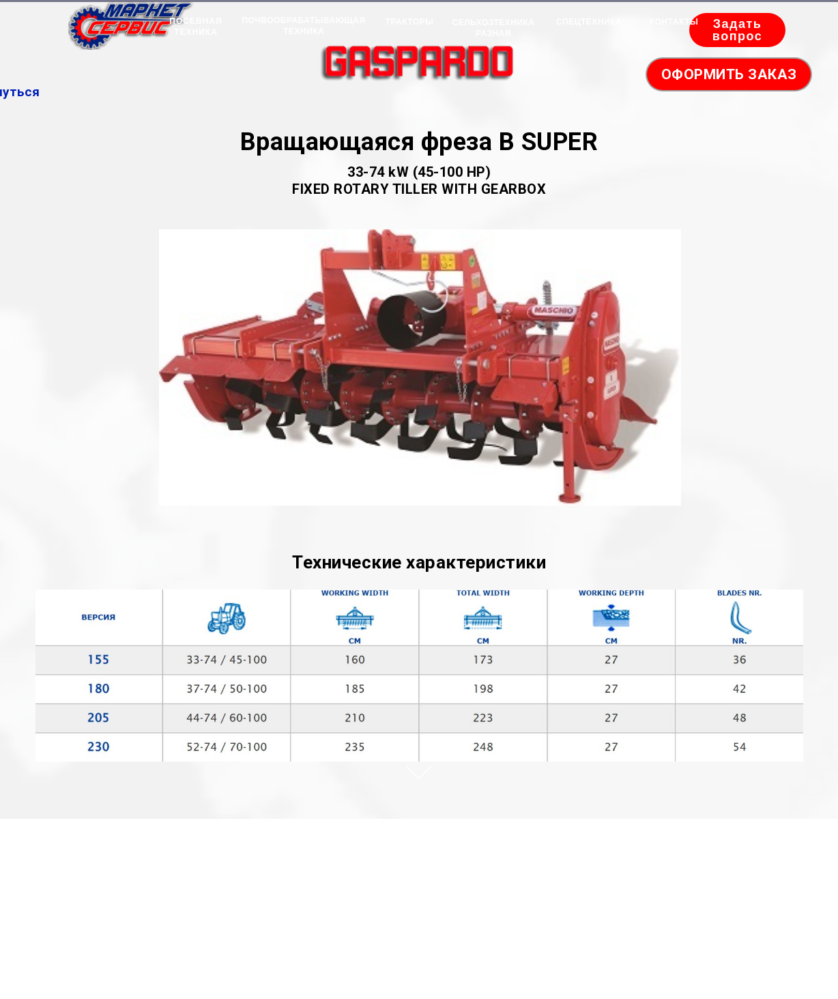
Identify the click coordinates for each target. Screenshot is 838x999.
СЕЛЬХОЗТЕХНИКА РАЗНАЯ (493, 28)
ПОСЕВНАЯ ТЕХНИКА (195, 26)
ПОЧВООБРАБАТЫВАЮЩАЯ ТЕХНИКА (303, 26)
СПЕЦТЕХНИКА (589, 22)
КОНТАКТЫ (674, 22)
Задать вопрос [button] (737, 30)
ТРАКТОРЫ (410, 22)
